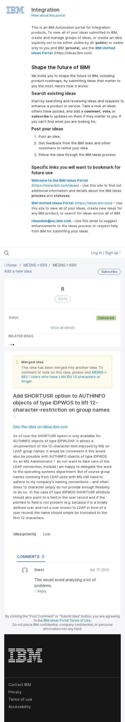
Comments (31, 556)
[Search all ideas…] (38, 253)
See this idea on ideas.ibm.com (40, 426)
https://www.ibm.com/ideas (55, 185)
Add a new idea (18, 271)
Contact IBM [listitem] (19, 684)
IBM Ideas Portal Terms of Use (67, 620)
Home (11, 265)
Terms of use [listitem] (20, 699)
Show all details (62, 328)
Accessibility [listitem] (19, 706)
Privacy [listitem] (15, 692)
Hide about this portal (48, 15)
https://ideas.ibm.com (93, 203)
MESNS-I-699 (35, 265)
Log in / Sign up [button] (106, 252)
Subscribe (109, 272)
